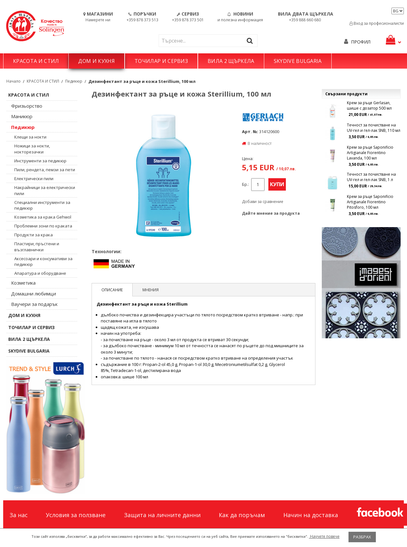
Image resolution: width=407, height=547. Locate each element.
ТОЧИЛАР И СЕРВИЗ (161, 60)
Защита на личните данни (162, 515)
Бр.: (245, 184)
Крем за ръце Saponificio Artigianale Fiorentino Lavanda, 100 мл (370, 153)
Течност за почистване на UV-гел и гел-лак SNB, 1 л (371, 177)
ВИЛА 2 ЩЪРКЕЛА (231, 60)
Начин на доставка (310, 515)
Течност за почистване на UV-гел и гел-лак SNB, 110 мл (373, 127)
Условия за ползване (76, 515)
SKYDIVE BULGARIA (298, 60)
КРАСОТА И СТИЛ (36, 60)
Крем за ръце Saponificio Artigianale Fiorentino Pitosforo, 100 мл (370, 202)
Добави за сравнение (262, 201)
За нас (19, 515)
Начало (13, 81)
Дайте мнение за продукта (271, 213)
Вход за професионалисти (376, 23)
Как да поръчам (242, 515)
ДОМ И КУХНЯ (96, 60)
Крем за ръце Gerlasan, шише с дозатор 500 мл (369, 105)
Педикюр (73, 81)
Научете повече (324, 536)
